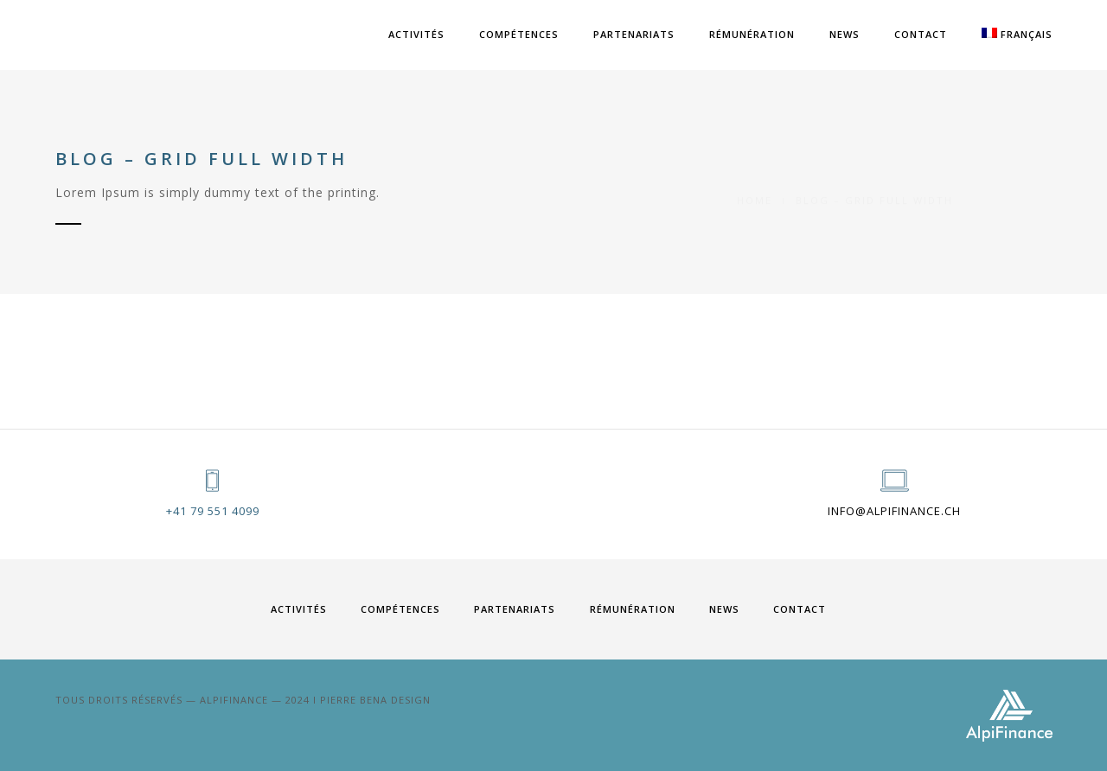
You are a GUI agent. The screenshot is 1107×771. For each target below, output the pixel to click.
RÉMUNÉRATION (752, 34)
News (844, 34)
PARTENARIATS (634, 34)
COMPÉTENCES (519, 34)
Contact (920, 34)
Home (754, 180)
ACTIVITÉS (416, 34)
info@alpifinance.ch (894, 511)
